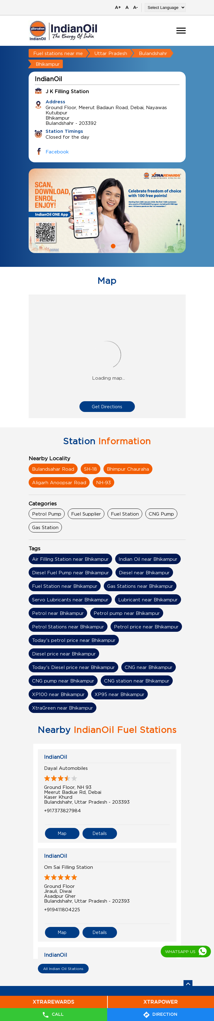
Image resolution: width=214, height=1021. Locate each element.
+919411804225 (62, 909)
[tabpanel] (107, 210)
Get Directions (107, 406)
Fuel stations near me (58, 53)
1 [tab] (101, 245)
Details (99, 833)
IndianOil (55, 757)
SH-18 (90, 468)
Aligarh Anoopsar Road (59, 482)
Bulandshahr (153, 53)
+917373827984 (62, 810)
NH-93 (103, 482)
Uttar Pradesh (111, 53)
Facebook (57, 151)
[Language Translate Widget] (165, 7)
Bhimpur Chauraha (128, 468)
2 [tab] (112, 245)
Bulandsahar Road (53, 468)
